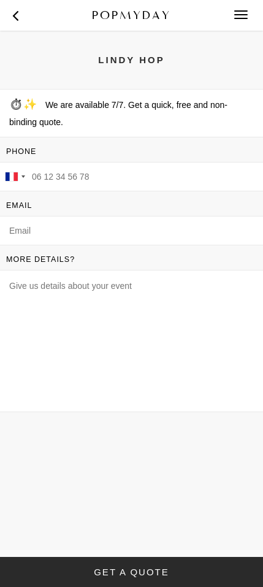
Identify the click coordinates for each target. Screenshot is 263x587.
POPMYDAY (131, 15)
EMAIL (19, 205)
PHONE (21, 151)
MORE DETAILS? (40, 259)
